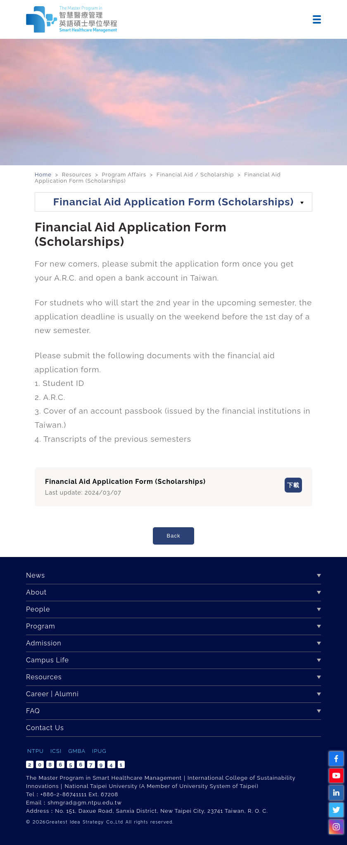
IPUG (99, 751)
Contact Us (45, 728)
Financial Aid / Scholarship (195, 174)
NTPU (35, 751)
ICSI (56, 751)
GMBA (77, 751)
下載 (283, 486)
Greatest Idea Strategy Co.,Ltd (84, 821)
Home (44, 174)
